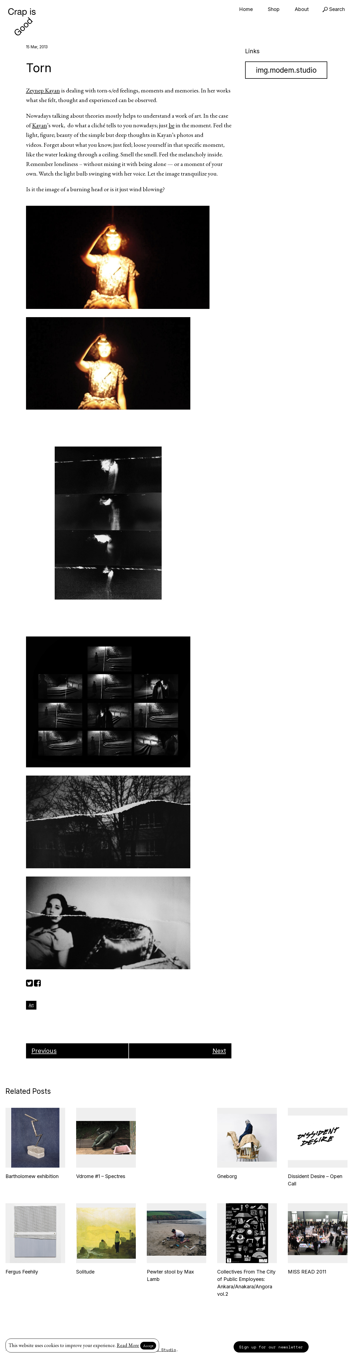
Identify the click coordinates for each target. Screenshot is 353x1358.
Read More (128, 1345)
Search (333, 9)
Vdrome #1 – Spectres (100, 1176)
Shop (274, 9)
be (171, 125)
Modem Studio (161, 1350)
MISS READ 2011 (307, 1272)
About (302, 9)
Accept (148, 1345)
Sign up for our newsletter (271, 1347)
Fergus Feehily (21, 1272)
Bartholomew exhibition (32, 1176)
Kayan (39, 125)
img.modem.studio (286, 70)
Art (31, 1005)
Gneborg (227, 1176)
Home (246, 9)
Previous (44, 1050)
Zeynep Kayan (43, 90)
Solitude (85, 1272)
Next (219, 1050)
